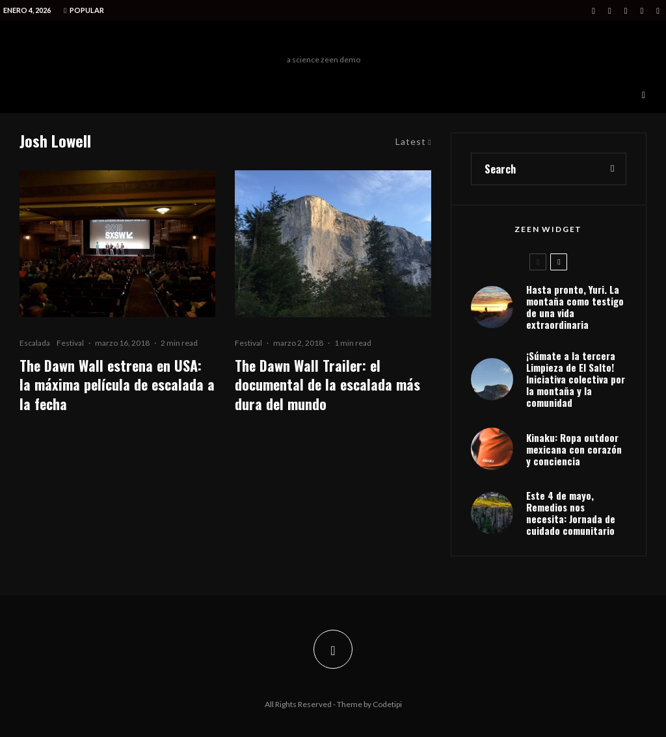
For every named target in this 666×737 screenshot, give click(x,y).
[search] (612, 169)
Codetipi (387, 704)
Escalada (35, 343)
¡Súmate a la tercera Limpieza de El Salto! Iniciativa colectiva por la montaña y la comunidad (575, 379)
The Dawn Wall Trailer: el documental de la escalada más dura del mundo (327, 384)
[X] (610, 10)
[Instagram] (626, 10)
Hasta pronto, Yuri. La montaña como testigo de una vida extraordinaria (575, 306)
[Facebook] (593, 10)
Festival (70, 343)
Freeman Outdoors (323, 41)
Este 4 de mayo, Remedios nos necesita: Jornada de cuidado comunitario (570, 512)
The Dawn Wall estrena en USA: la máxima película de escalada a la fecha (117, 384)
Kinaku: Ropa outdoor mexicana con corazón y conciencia (574, 449)
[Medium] (642, 10)
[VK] (658, 10)
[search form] (536, 169)
